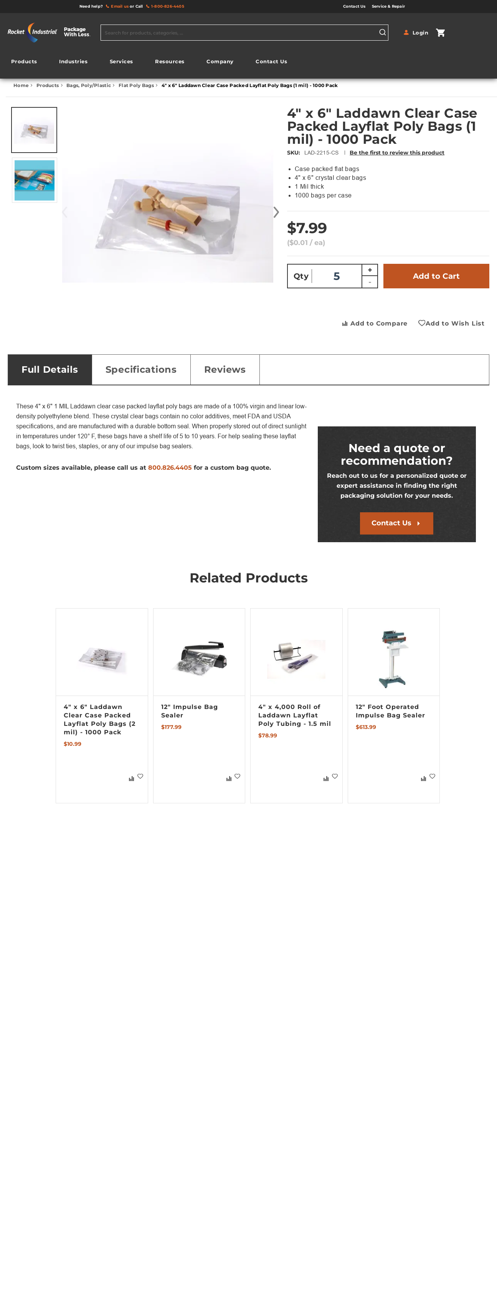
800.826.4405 (170, 467)
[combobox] (244, 33)
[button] (270, 212)
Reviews (225, 369)
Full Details (49, 369)
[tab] (50, 370)
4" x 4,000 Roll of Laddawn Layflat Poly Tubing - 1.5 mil (294, 715)
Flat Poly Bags (137, 85)
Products (48, 85)
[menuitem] (24, 62)
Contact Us (391, 523)
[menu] (149, 63)
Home (21, 85)
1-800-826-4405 (167, 6)
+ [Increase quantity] (370, 270)
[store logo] (52, 32)
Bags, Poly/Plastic (89, 85)
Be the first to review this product (397, 152)
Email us (120, 6)
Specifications (141, 369)
